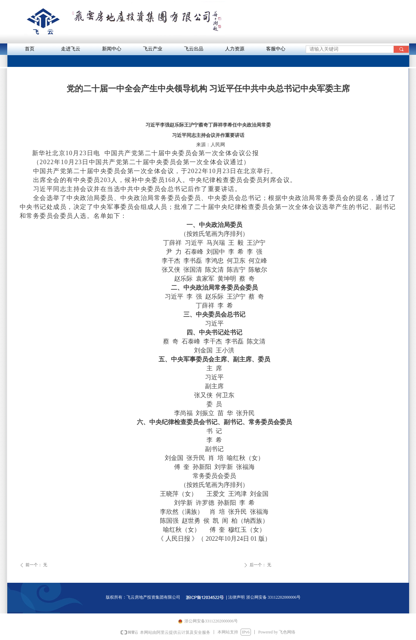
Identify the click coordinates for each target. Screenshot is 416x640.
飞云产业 (152, 48)
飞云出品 (193, 48)
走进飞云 (70, 48)
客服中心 (275, 48)
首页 (29, 48)
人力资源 (234, 48)
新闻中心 (111, 48)
